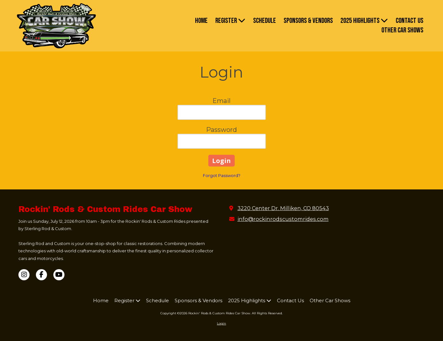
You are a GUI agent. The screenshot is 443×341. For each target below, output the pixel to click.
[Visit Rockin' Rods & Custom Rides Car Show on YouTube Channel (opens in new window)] (58, 274)
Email (221, 101)
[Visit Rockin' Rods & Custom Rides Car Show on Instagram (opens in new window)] (24, 274)
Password (221, 129)
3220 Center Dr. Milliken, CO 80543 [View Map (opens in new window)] (283, 208)
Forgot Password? (221, 175)
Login (221, 323)
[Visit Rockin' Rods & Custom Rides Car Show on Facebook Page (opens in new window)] (41, 274)
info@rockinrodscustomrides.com (283, 219)
